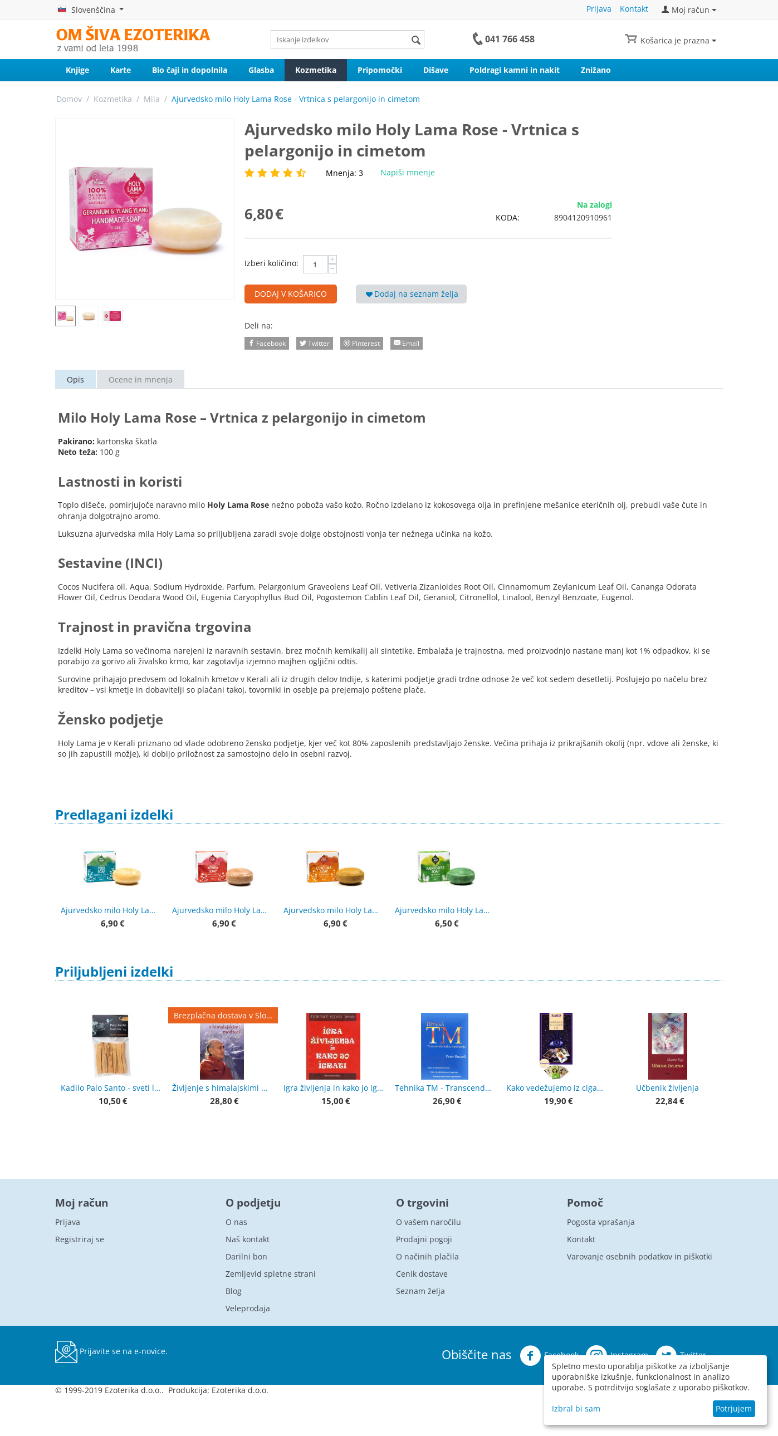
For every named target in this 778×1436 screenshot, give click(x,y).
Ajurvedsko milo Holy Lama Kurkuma (333, 910)
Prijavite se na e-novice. (111, 1352)
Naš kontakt (248, 1239)
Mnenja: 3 (344, 173)
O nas (236, 1222)
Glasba (261, 70)
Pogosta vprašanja (601, 1222)
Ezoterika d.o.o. (240, 1390)
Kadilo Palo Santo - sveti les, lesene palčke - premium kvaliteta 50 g (111, 1087)
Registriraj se (79, 1239)
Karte (120, 70)
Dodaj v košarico (291, 293)
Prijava (598, 8)
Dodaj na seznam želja (412, 293)
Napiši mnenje (407, 172)
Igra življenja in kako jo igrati (333, 1087)
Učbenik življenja (667, 1087)
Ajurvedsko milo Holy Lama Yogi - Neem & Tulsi (111, 910)
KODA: (508, 217)
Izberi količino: (271, 263)
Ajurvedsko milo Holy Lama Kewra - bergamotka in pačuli (222, 910)
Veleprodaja (248, 1308)
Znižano (596, 70)
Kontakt (634, 8)
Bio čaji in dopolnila (189, 70)
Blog (234, 1291)
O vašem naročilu (428, 1222)
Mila (152, 99)
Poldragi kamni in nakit (514, 70)
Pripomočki (380, 70)
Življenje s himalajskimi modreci (222, 1087)
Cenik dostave (422, 1273)
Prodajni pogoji (424, 1239)
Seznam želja (420, 1291)
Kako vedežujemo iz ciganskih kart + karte (556, 1087)
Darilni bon (246, 1256)
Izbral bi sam (576, 1408)
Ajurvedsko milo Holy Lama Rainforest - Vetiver (445, 910)
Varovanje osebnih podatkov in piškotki (639, 1256)
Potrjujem (734, 1408)
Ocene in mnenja (141, 379)
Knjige (77, 70)
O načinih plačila (427, 1256)
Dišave (435, 70)
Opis (75, 379)
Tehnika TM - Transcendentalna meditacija (445, 1087)
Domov (69, 99)
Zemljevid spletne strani (271, 1273)
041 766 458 (510, 39)
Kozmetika (315, 70)
